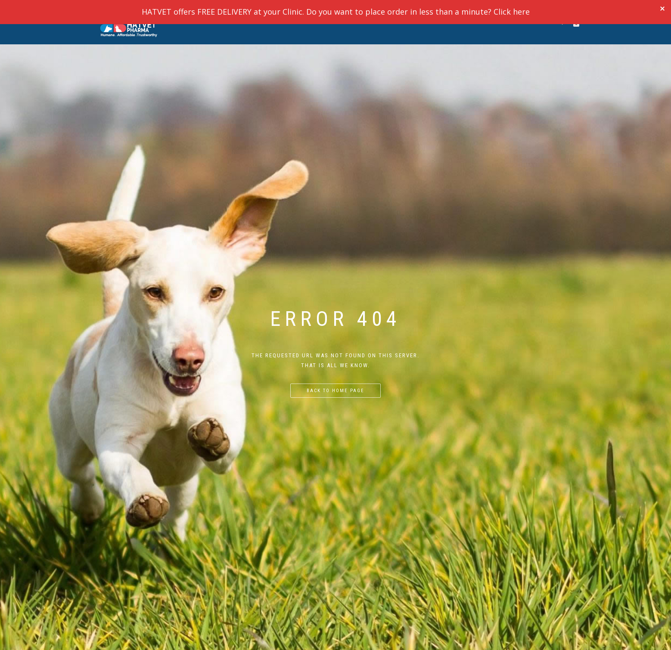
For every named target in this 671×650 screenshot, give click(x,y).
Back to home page (335, 390)
